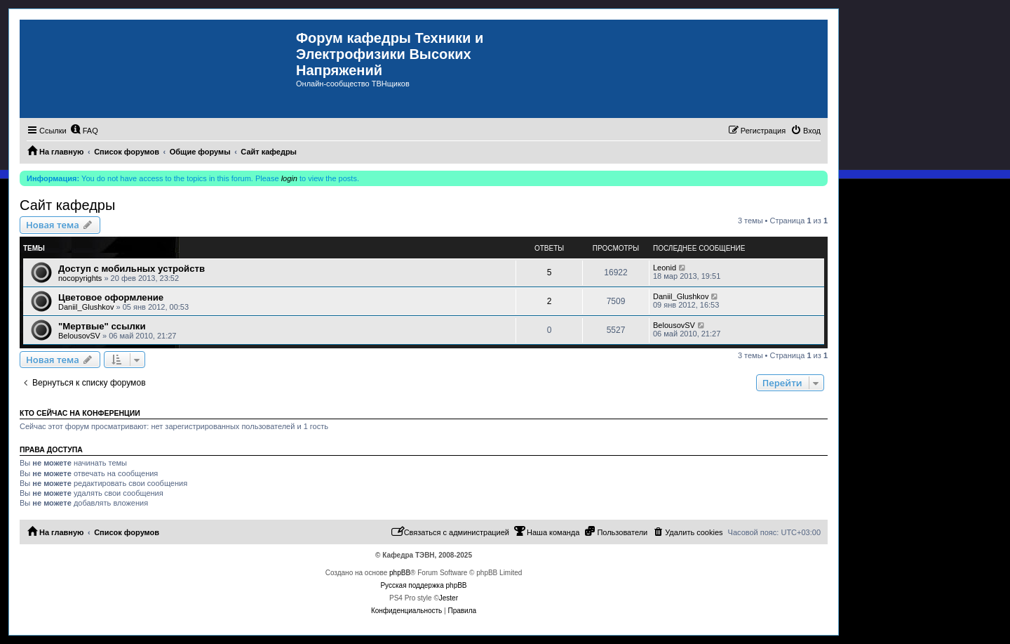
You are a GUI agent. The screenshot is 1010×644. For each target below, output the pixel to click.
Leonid (664, 267)
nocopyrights (80, 278)
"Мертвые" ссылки (102, 326)
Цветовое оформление (110, 297)
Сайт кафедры (67, 205)
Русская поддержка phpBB (423, 585)
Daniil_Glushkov (86, 307)
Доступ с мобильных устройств (131, 268)
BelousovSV (79, 335)
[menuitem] (84, 130)
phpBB (399, 573)
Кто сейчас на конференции (80, 413)
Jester (448, 598)
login (289, 178)
